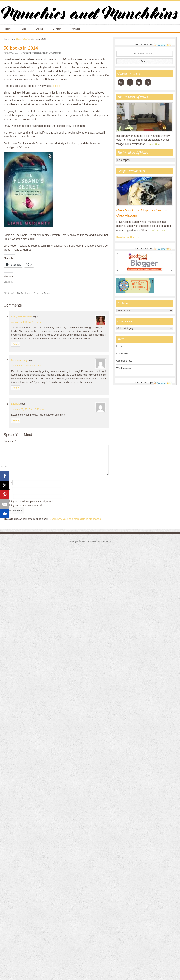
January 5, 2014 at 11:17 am (26, 322)
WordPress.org (123, 368)
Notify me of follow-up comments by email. (31, 501)
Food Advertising (143, 44)
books (56, 85)
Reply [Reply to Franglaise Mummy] (16, 344)
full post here (158, 230)
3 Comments (56, 52)
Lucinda (15, 403)
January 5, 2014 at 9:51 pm (26, 365)
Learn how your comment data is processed (75, 518)
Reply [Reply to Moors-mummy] (16, 388)
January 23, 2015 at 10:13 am (27, 409)
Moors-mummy (19, 360)
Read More (154, 144)
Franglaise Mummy (21, 316)
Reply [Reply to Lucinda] (16, 420)
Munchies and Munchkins (90, 14)
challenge (45, 293)
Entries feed (122, 353)
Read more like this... (128, 237)
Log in (119, 346)
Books (20, 293)
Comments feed (124, 360)
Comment (10, 441)
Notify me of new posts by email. (25, 505)
